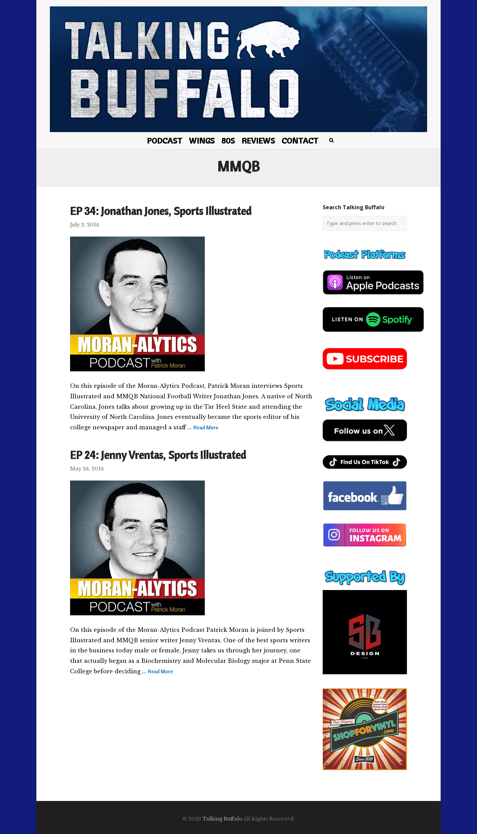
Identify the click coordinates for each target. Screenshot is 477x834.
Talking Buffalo (222, 819)
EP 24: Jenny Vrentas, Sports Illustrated (158, 455)
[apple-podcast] (373, 297)
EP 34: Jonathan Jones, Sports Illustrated (160, 211)
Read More (205, 427)
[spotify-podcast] (373, 334)
